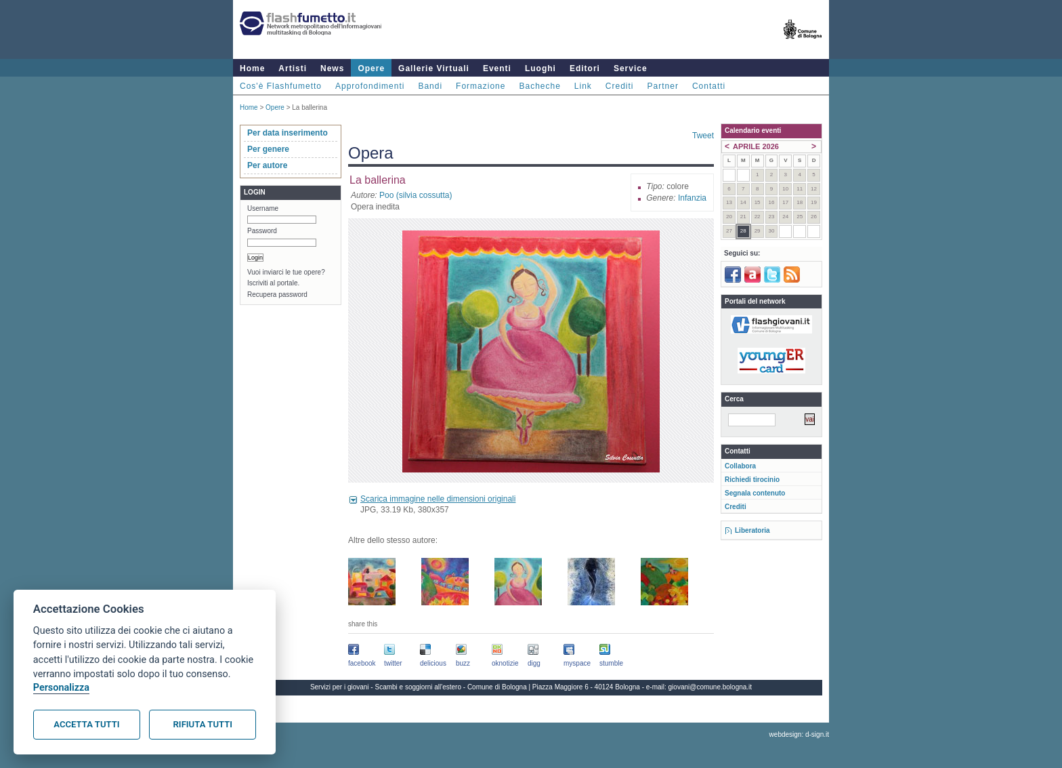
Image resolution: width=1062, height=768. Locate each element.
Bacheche (539, 86)
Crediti (620, 86)
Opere (371, 68)
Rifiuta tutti (202, 724)
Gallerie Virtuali (433, 68)
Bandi (430, 86)
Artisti (292, 68)
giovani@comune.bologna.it (710, 687)
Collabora (740, 466)
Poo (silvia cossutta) (415, 195)
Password (262, 231)
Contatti (708, 86)
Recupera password (277, 294)
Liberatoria (752, 530)
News (332, 68)
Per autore (267, 165)
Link (583, 86)
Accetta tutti (86, 724)
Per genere (268, 149)
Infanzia (692, 198)
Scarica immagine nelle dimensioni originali (437, 499)
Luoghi (540, 68)
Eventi (497, 68)
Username (262, 208)
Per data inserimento (287, 133)
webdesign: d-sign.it (799, 734)
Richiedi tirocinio (752, 479)
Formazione (480, 86)
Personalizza (61, 687)
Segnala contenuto (755, 493)
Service (630, 68)
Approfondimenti (369, 86)
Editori (585, 68)
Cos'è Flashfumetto (281, 86)
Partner (663, 86)
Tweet (703, 135)
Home (252, 68)
